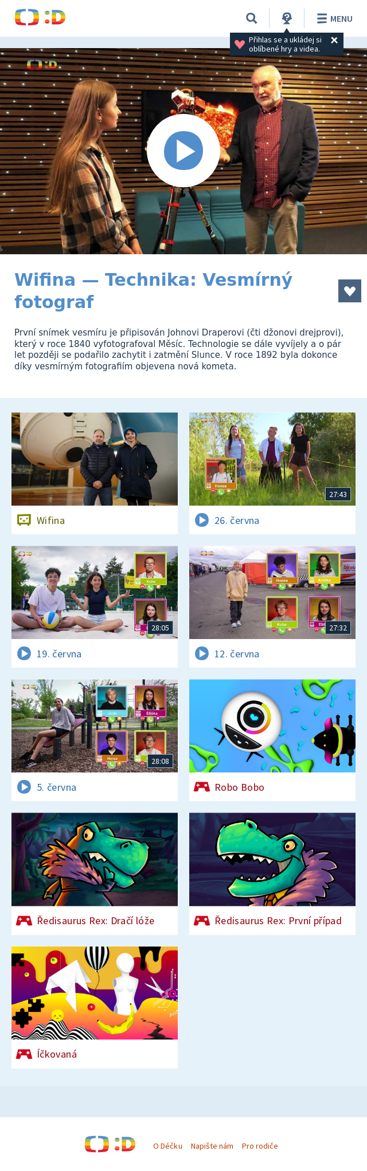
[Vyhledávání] (252, 18)
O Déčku (167, 1146)
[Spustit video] (183, 151)
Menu (333, 18)
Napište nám (212, 1146)
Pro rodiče (260, 1146)
